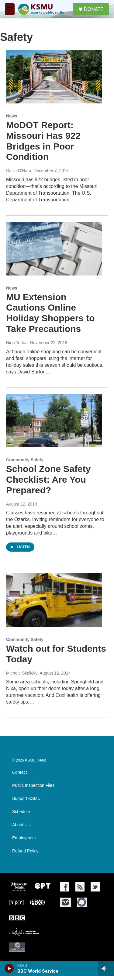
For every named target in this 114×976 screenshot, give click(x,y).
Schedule (21, 811)
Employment (24, 838)
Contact (19, 772)
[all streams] (106, 968)
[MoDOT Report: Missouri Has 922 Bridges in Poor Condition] (54, 76)
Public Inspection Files (33, 785)
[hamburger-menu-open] (10, 9)
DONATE (93, 9)
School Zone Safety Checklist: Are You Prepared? (48, 479)
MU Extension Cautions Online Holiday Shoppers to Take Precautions (50, 313)
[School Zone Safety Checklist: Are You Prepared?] (54, 421)
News (11, 115)
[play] (9, 968)
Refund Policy (25, 851)
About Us (21, 825)
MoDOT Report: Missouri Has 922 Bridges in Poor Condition (43, 141)
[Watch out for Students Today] (54, 600)
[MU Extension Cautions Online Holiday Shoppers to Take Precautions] (54, 249)
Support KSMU (26, 798)
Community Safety (24, 459)
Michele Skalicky (21, 673)
